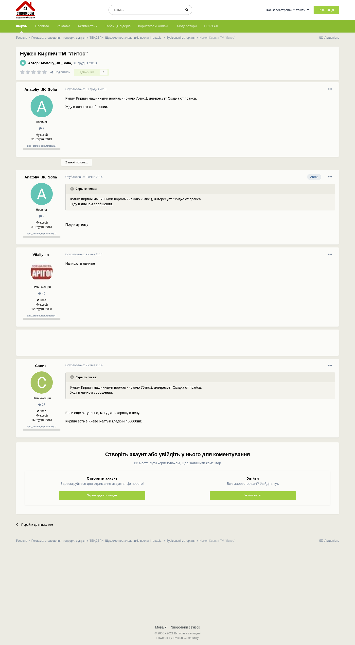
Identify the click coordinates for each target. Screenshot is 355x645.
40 (41, 293)
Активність (88, 26)
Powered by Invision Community (177, 638)
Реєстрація (326, 10)
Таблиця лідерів (118, 26)
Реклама (63, 26)
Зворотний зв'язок (185, 627)
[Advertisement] (155, 344)
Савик (40, 366)
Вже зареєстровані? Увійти (287, 10)
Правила (42, 26)
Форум (22, 28)
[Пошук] (145, 10)
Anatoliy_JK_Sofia (56, 63)
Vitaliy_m (41, 254)
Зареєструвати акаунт (102, 495)
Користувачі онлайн (154, 26)
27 (41, 404)
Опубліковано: (85, 89)
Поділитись (60, 72)
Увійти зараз (252, 495)
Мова (161, 627)
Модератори (187, 26)
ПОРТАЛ (211, 26)
